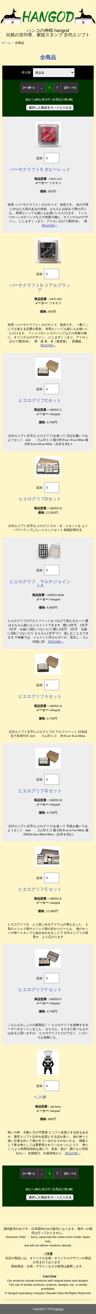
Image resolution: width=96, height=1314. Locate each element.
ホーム (61, 4)
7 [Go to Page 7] (57, 87)
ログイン (80, 4)
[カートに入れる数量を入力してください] (51, 158)
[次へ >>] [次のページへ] (70, 87)
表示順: (27, 72)
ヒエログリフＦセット (40, 989)
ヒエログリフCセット (40, 400)
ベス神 (39, 1097)
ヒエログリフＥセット (40, 889)
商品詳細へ (49, 225)
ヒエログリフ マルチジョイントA (39, 583)
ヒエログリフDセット (40, 498)
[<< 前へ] (29, 87)
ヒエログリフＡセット (40, 696)
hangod (58, 1309)
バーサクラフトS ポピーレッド (39, 169)
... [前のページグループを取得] (41, 87)
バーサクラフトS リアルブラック (39, 287)
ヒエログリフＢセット (40, 790)
